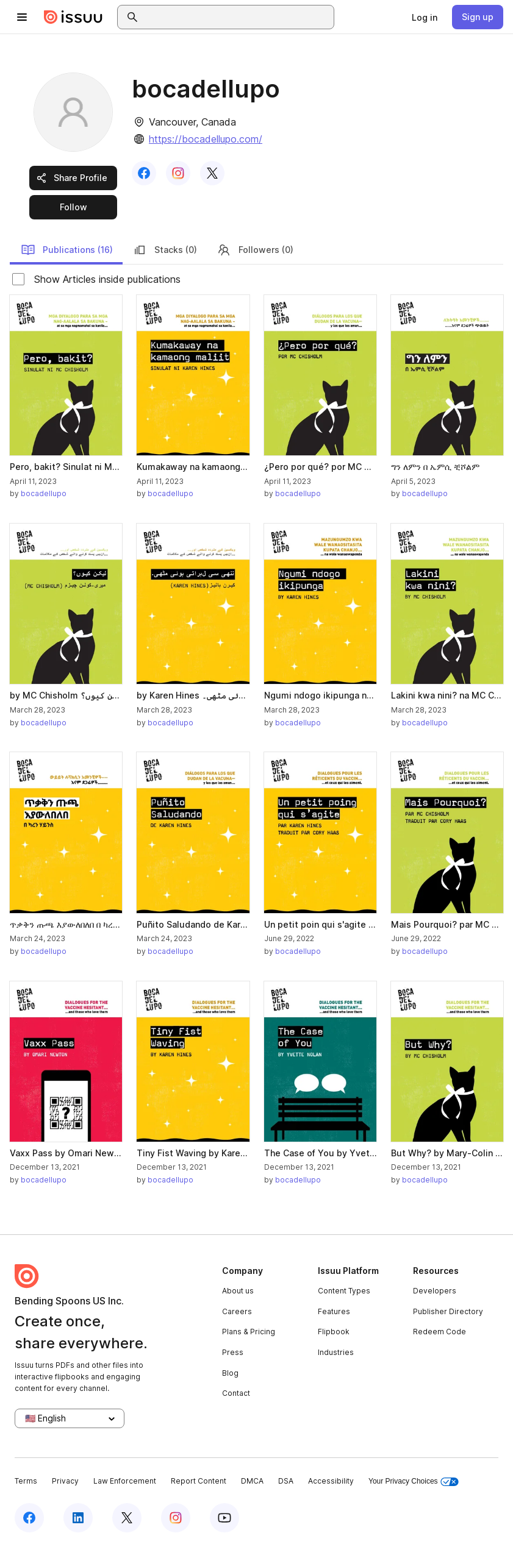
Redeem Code (439, 1331)
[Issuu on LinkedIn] (78, 1517)
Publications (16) (67, 250)
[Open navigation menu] (22, 17)
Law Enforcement (124, 1480)
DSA (285, 1480)
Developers (434, 1290)
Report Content (198, 1480)
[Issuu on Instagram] (175, 1517)
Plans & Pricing (248, 1331)
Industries (336, 1352)
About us (238, 1290)
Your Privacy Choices (413, 1481)
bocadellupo (43, 493)
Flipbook (334, 1331)
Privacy (65, 1480)
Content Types (344, 1290)
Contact (236, 1393)
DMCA (252, 1480)
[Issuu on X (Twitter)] (127, 1517)
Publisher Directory (448, 1311)
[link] (424, 17)
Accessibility (331, 1480)
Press (232, 1352)
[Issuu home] (73, 17)
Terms (26, 1480)
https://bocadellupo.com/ (205, 139)
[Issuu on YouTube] (224, 1517)
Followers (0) (255, 250)
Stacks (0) (164, 250)
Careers (237, 1311)
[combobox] (237, 17)
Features (334, 1311)
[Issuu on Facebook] (29, 1517)
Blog (230, 1373)
